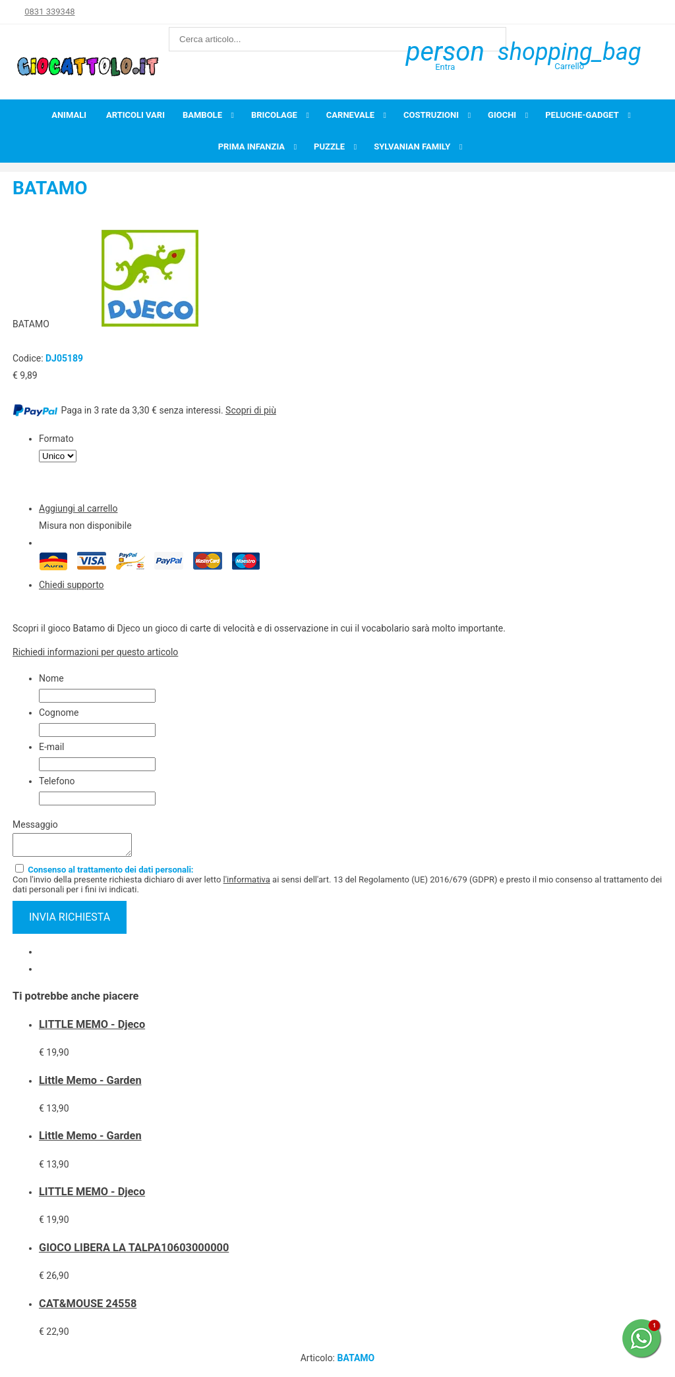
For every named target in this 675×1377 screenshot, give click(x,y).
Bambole (202, 115)
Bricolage (274, 115)
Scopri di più (250, 410)
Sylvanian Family (412, 146)
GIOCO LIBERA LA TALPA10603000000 (134, 1251)
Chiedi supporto (71, 585)
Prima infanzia (251, 146)
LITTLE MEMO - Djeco (92, 1028)
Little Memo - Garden (90, 1084)
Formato (56, 438)
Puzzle (329, 146)
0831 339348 (49, 11)
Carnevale (350, 115)
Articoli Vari (135, 115)
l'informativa (246, 883)
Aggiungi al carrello (78, 508)
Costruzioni (431, 115)
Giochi (502, 115)
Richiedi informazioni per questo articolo (95, 652)
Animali (68, 115)
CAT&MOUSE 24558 (87, 1307)
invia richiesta (69, 921)
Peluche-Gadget (582, 115)
